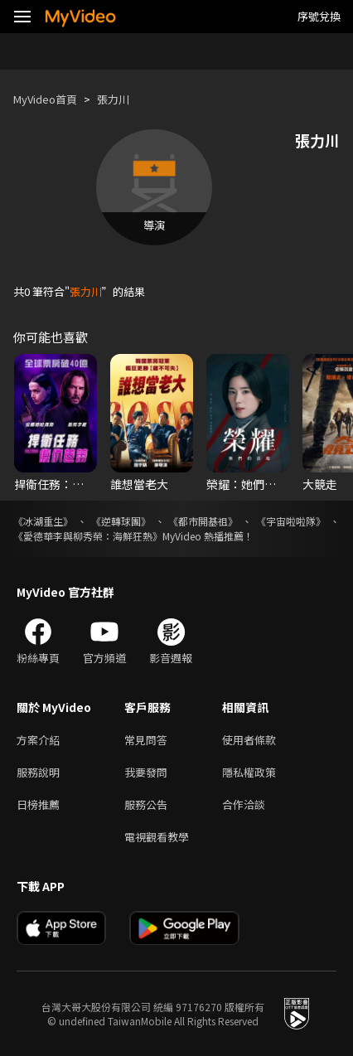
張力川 (113, 99)
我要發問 (145, 772)
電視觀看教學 (156, 837)
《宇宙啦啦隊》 (291, 521)
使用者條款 (249, 740)
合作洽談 (243, 804)
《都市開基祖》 (203, 521)
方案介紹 (38, 740)
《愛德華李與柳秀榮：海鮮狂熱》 (87, 536)
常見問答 (145, 740)
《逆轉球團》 (121, 521)
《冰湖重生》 (43, 521)
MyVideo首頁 (45, 99)
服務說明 (38, 772)
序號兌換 (319, 16)
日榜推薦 (38, 804)
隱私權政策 (249, 772)
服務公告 (145, 804)
